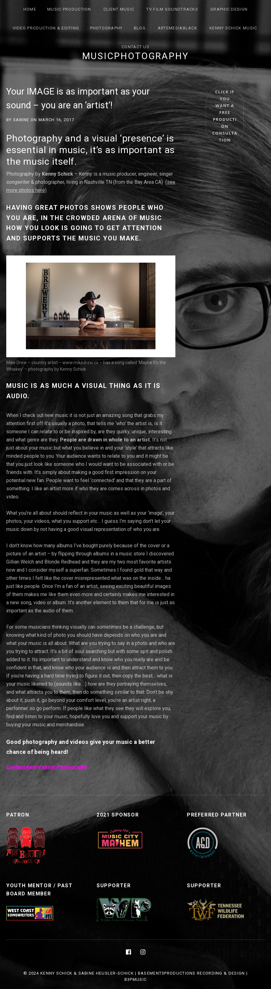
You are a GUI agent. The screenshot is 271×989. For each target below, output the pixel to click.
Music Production (69, 9)
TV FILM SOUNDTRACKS (172, 9)
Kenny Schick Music (233, 28)
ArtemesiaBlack (177, 28)
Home (29, 9)
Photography (106, 28)
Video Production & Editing (46, 28)
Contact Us (135, 46)
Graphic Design (229, 9)
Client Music (118, 9)
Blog (140, 28)
